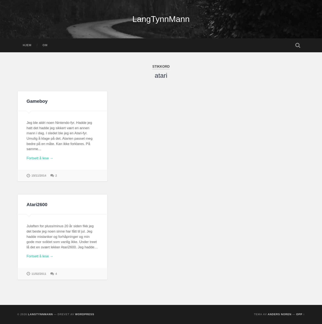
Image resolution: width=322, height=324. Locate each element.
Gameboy (37, 101)
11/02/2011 (38, 273)
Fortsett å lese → (39, 158)
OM (45, 45)
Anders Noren (280, 314)
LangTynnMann (161, 19)
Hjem (27, 45)
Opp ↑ (300, 314)
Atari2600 (36, 204)
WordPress (84, 314)
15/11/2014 (38, 175)
